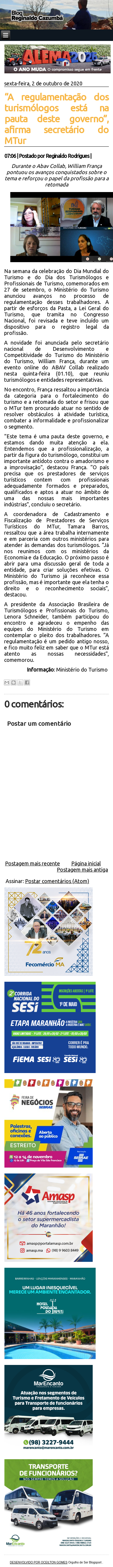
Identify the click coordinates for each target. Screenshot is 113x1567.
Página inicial (86, 863)
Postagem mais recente (32, 863)
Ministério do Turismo (82, 669)
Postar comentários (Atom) (57, 881)
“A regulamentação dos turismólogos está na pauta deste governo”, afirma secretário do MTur (56, 119)
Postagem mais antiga (82, 869)
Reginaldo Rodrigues (67, 156)
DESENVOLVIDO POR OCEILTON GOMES (39, 1562)
